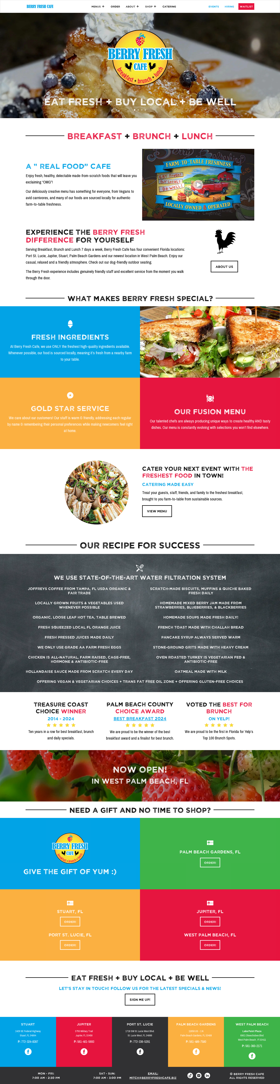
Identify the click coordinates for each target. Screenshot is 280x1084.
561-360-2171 (253, 1046)
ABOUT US (224, 266)
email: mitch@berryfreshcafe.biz (152, 1075)
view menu (157, 511)
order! (210, 860)
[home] (40, 6)
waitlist (246, 6)
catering (169, 6)
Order (115, 6)
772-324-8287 (29, 1042)
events (214, 6)
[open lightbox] (198, 184)
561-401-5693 (85, 1042)
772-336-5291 (141, 1042)
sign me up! (140, 999)
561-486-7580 (197, 1042)
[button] (98, 6)
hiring (229, 6)
